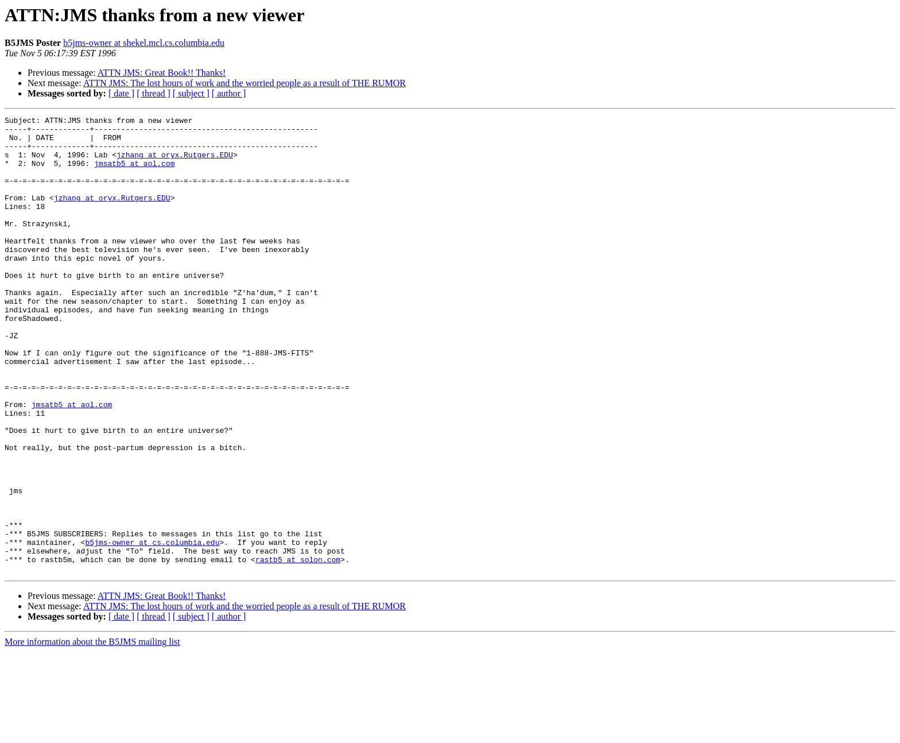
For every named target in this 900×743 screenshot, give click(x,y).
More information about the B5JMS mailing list (92, 733)
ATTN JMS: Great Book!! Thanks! (162, 73)
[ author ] (229, 93)
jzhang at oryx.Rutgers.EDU (175, 163)
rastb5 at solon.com (297, 649)
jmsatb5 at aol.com (134, 173)
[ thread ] (153, 93)
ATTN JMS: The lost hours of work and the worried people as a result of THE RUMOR (244, 83)
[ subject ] (191, 93)
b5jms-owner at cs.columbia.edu (152, 628)
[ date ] (121, 93)
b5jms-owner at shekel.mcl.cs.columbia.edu (143, 43)
